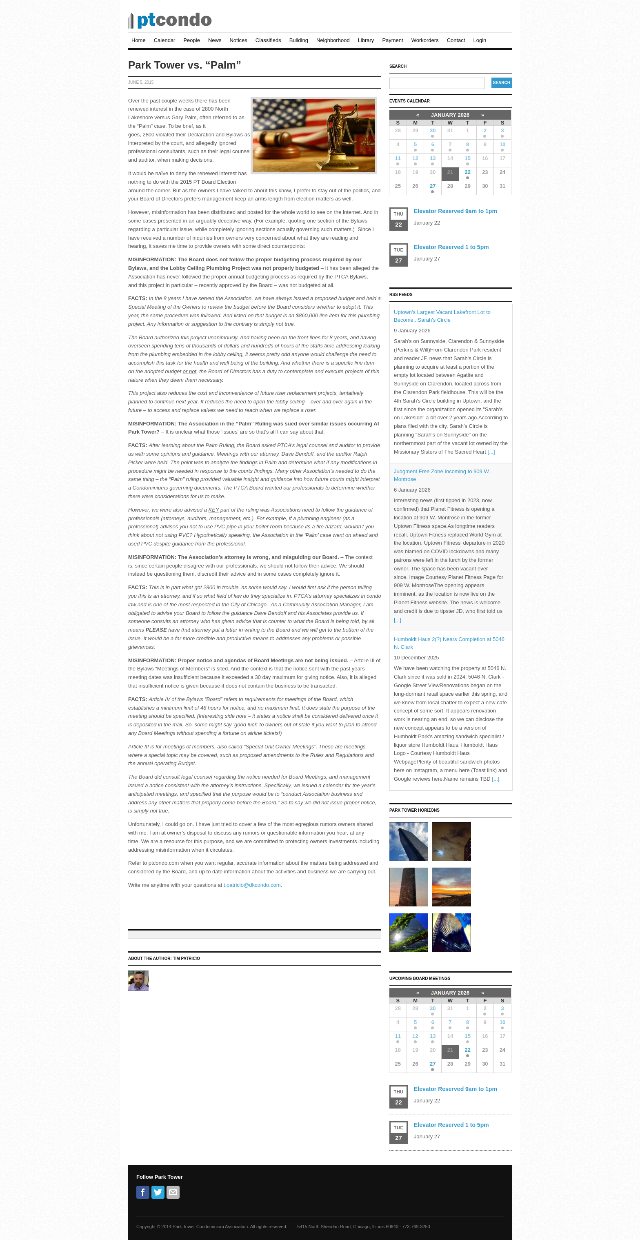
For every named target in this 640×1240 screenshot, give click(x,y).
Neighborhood (333, 40)
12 (415, 158)
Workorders (425, 40)
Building (298, 40)
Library (366, 40)
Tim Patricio (186, 958)
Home (138, 40)
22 (467, 172)
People (191, 40)
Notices (238, 40)
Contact (456, 40)
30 (433, 130)
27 (433, 186)
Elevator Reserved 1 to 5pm (451, 247)
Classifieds (268, 40)
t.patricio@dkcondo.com (252, 885)
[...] (491, 452)
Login (479, 40)
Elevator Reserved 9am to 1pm (455, 211)
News (215, 40)
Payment (392, 40)
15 (467, 158)
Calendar (165, 40)
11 (398, 158)
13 (433, 158)
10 (502, 144)
